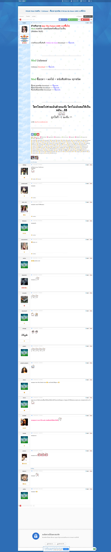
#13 (31, 362)
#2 (31, 164)
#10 (31, 310)
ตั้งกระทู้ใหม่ (88, 16)
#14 (31, 379)
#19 (31, 471)
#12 (31, 345)
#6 (31, 239)
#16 (31, 415)
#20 (31, 488)
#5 (31, 220)
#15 (31, 397)
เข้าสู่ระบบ (65, 1)
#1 (31, 22)
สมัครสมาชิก (75, 1)
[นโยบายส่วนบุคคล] (58, 549)
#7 (31, 258)
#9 (31, 292)
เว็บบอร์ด (83, 1)
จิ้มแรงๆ (71, 43)
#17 (31, 433)
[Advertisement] (31, 518)
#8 (31, 274)
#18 (31, 450)
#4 (31, 202)
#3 (31, 183)
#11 (31, 328)
